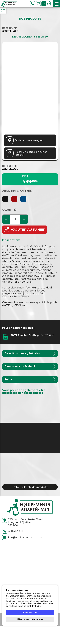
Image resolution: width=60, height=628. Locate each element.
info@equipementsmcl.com (22, 537)
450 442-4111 (12, 531)
